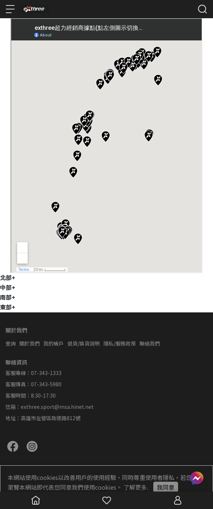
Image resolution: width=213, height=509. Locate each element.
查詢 (10, 343)
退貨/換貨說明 (83, 343)
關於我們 (29, 343)
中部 (7, 287)
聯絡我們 (149, 343)
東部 (7, 307)
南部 (7, 297)
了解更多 (135, 487)
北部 (7, 277)
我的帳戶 (53, 343)
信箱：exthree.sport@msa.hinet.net (49, 406)
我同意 (165, 487)
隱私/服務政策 (119, 343)
